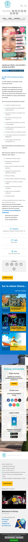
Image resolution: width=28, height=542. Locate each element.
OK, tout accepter (10, 537)
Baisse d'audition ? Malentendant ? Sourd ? (14, 478)
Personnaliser (14, 540)
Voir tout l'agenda (20, 291)
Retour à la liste (7, 277)
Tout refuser (19, 537)
